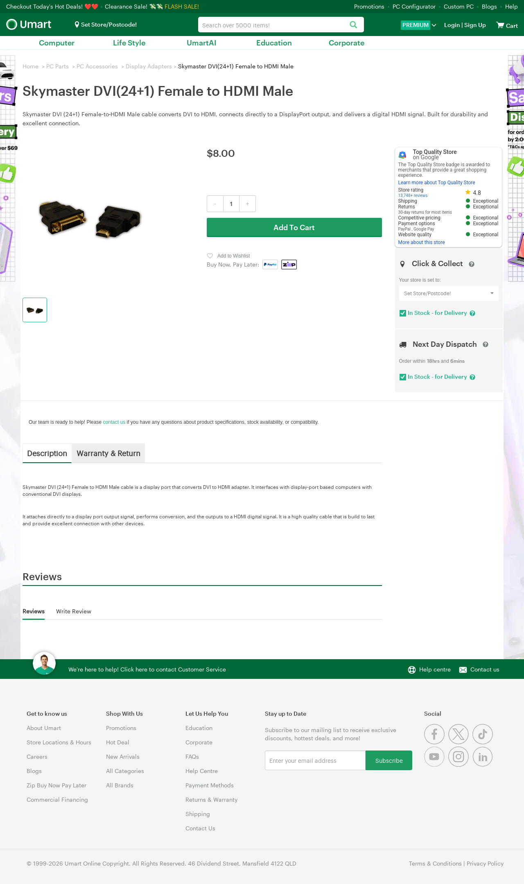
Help (511, 6)
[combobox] (281, 24)
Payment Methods (209, 785)
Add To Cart (294, 227)
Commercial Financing (57, 799)
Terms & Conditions (435, 863)
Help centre (435, 669)
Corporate (346, 42)
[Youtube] (436, 764)
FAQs (192, 756)
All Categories (125, 770)
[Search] (353, 25)
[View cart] (500, 24)
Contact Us (200, 828)
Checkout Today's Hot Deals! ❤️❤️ (53, 6)
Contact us (484, 669)
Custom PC (459, 6)
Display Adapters (149, 66)
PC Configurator (414, 6)
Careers (37, 756)
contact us (114, 422)
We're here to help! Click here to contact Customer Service (147, 669)
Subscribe (389, 760)
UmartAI (202, 42)
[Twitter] (460, 742)
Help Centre (201, 770)
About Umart (44, 727)
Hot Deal (117, 742)
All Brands (119, 785)
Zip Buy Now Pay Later (56, 785)
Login (452, 24)
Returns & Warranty (211, 799)
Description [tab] (47, 453)
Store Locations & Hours (59, 742)
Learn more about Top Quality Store (436, 182)
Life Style (129, 42)
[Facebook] (436, 742)
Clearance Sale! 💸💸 (134, 6)
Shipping (197, 813)
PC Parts (57, 66)
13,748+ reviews (413, 195)
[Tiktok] (483, 742)
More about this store (421, 242)
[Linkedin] (483, 764)
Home (30, 66)
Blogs (489, 6)
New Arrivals (123, 756)
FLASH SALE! (182, 6)
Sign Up (474, 24)
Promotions (369, 6)
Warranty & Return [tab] (108, 453)
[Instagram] (460, 764)
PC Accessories (97, 66)
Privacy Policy (485, 863)
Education (274, 42)
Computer (57, 42)
